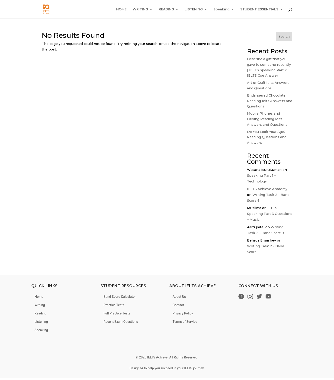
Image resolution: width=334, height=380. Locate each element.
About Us (179, 296)
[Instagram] (250, 297)
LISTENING (194, 9)
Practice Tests (114, 305)
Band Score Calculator (120, 296)
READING (166, 9)
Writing (40, 305)
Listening (41, 321)
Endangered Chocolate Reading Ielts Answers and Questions (269, 101)
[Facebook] (241, 297)
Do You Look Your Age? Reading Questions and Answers (266, 137)
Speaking (221, 9)
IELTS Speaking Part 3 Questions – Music (269, 214)
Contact (178, 305)
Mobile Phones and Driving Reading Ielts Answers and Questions (267, 119)
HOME (121, 9)
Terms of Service (185, 321)
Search (284, 37)
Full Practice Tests (117, 313)
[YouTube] (268, 297)
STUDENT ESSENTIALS (259, 9)
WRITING (140, 9)
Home (39, 296)
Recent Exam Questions (121, 321)
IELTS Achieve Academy (267, 189)
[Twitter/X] (259, 297)
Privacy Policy (183, 313)
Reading (40, 313)
